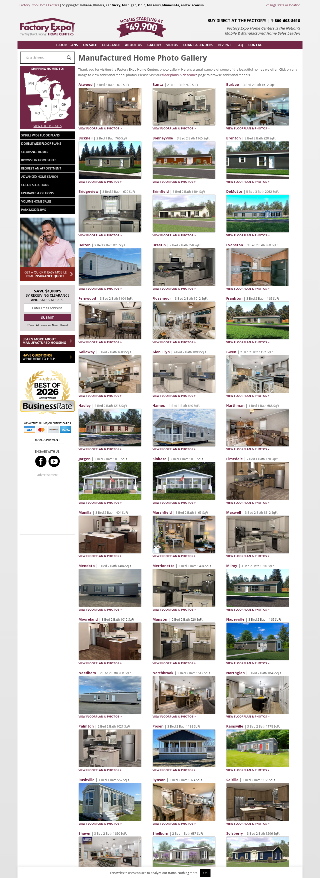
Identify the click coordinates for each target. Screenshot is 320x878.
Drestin (159, 245)
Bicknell (85, 138)
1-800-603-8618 (285, 20)
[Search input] (45, 57)
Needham (87, 672)
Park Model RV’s (33, 210)
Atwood (85, 84)
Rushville (86, 779)
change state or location (283, 5)
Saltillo (232, 779)
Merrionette (163, 565)
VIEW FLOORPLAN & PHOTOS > (100, 128)
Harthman (235, 405)
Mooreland (88, 619)
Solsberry (234, 833)
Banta (157, 84)
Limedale (234, 458)
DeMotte (234, 191)
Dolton (84, 245)
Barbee (232, 84)
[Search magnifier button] (69, 57)
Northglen (235, 672)
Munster (160, 619)
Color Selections (35, 185)
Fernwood (87, 298)
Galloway (86, 351)
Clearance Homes (34, 152)
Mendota (86, 565)
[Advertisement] (47, 505)
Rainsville (234, 726)
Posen (158, 726)
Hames (158, 405)
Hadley (84, 405)
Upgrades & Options (37, 193)
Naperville (235, 619)
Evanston (234, 245)
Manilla (85, 512)
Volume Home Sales (36, 201)
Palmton (86, 726)
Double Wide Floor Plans (41, 143)
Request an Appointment (41, 168)
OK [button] (205, 873)
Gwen (231, 351)
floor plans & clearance (180, 75)
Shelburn (160, 833)
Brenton (233, 138)
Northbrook (163, 672)
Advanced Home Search (39, 176)
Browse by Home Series (38, 160)
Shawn (84, 833)
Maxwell (233, 512)
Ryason (159, 779)
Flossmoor (161, 298)
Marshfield (162, 512)
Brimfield (160, 191)
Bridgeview (88, 191)
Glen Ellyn (161, 351)
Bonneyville (162, 138)
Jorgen (84, 458)
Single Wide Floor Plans (40, 135)
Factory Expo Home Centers (39, 5)
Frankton (234, 298)
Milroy (231, 565)
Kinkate (159, 458)
